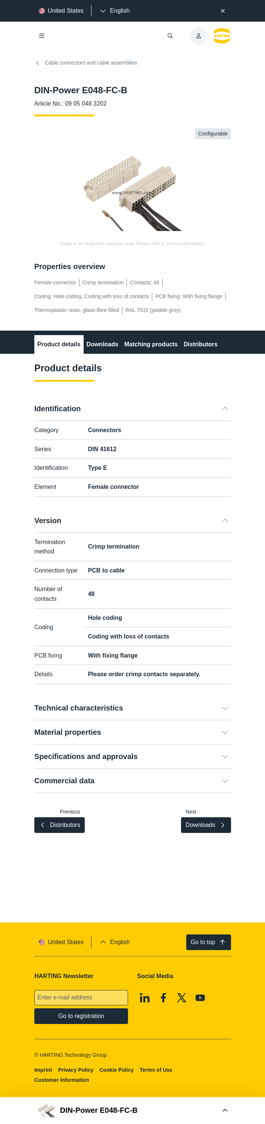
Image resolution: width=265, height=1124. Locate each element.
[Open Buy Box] (132, 1110)
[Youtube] (200, 998)
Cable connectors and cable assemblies (85, 63)
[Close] (223, 11)
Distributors (201, 344)
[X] (182, 998)
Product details (59, 344)
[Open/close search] (170, 35)
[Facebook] (163, 998)
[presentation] (114, 11)
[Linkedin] (145, 998)
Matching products (151, 344)
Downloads (102, 344)
